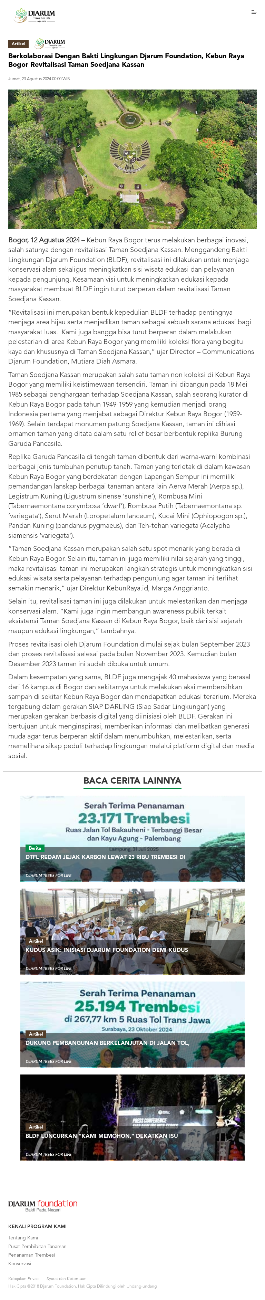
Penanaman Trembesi (31, 1255)
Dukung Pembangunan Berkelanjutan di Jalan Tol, (108, 1043)
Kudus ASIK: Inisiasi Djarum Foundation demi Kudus (107, 950)
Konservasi (19, 1263)
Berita (35, 848)
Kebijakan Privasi (23, 1278)
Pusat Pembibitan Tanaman (37, 1246)
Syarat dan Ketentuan (67, 1278)
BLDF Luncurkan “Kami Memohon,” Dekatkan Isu (102, 1136)
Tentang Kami (23, 1238)
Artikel (36, 941)
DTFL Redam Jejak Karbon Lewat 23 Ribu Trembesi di (105, 857)
